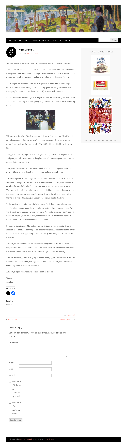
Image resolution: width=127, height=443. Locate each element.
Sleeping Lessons (67, 319)
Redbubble (57, 40)
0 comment (70, 315)
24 (11, 50)
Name (12, 362)
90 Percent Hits (15, 40)
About (67, 40)
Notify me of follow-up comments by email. (17, 389)
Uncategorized (32, 53)
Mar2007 (11, 53)
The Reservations (32, 40)
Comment (13, 344)
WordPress (49, 439)
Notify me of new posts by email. (16, 408)
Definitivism (25, 50)
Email (11, 369)
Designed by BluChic (113, 439)
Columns (46, 40)
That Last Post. (12, 319)
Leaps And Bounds (25, 439)
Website (13, 375)
